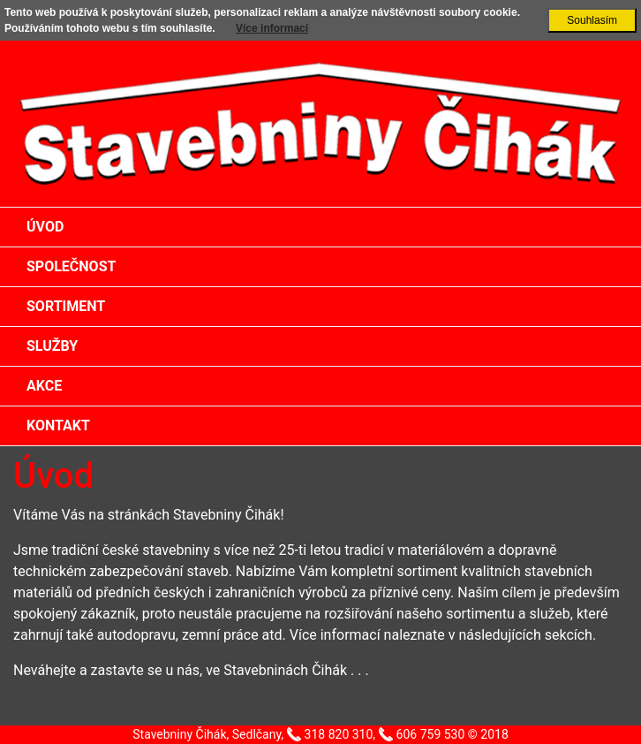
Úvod (45, 226)
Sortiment (65, 306)
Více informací (272, 28)
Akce (44, 385)
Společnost (71, 266)
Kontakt (58, 425)
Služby (52, 346)
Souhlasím (592, 20)
